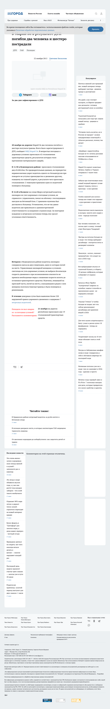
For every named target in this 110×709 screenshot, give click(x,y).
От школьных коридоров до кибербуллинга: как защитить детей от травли (39, 442)
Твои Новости (8, 622)
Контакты (33, 637)
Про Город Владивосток (28, 627)
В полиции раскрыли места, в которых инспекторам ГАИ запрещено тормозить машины (39, 431)
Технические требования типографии (41, 635)
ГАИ (22, 50)
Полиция (31, 50)
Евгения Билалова (58, 58)
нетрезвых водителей (21, 302)
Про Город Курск (26, 622)
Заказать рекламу (87, 20)
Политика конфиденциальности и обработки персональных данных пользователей (28, 677)
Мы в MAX (47, 20)
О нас (6, 637)
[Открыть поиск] (96, 13)
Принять (95, 29)
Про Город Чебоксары (10, 618)
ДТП (15, 50)
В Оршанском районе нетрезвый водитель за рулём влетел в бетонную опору (39, 420)
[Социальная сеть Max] (53, 95)
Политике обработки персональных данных (35, 30)
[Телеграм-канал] (25, 95)
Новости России (35, 14)
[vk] (15, 367)
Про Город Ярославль (44, 618)
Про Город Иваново (76, 618)
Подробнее (100, 674)
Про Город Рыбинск (43, 622)
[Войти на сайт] (101, 13)
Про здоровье (13, 20)
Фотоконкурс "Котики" (66, 20)
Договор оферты (9, 635)
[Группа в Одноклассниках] (94, 621)
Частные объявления (75, 14)
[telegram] (22, 367)
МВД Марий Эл (31, 151)
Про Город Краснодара (44, 627)
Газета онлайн (54, 14)
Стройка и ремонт (31, 20)
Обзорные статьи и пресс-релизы (66, 635)
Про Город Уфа (58, 622)
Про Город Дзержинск (10, 627)
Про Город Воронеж (60, 618)
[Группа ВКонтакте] (88, 621)
